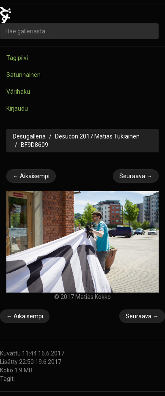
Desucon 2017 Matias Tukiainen (97, 136)
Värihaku (18, 91)
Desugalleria (29, 136)
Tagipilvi (17, 57)
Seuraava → (135, 176)
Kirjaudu (17, 108)
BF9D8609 (34, 144)
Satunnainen (23, 74)
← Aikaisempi (31, 176)
